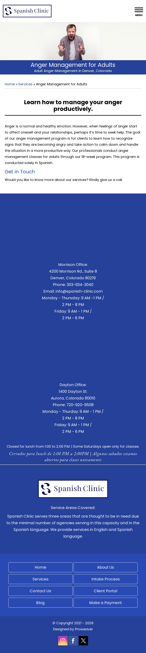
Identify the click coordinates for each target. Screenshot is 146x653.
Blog (40, 602)
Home (10, 84)
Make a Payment (105, 602)
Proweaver (84, 629)
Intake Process (105, 579)
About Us (105, 567)
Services (25, 84)
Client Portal (105, 591)
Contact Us (40, 591)
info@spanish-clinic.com (79, 291)
